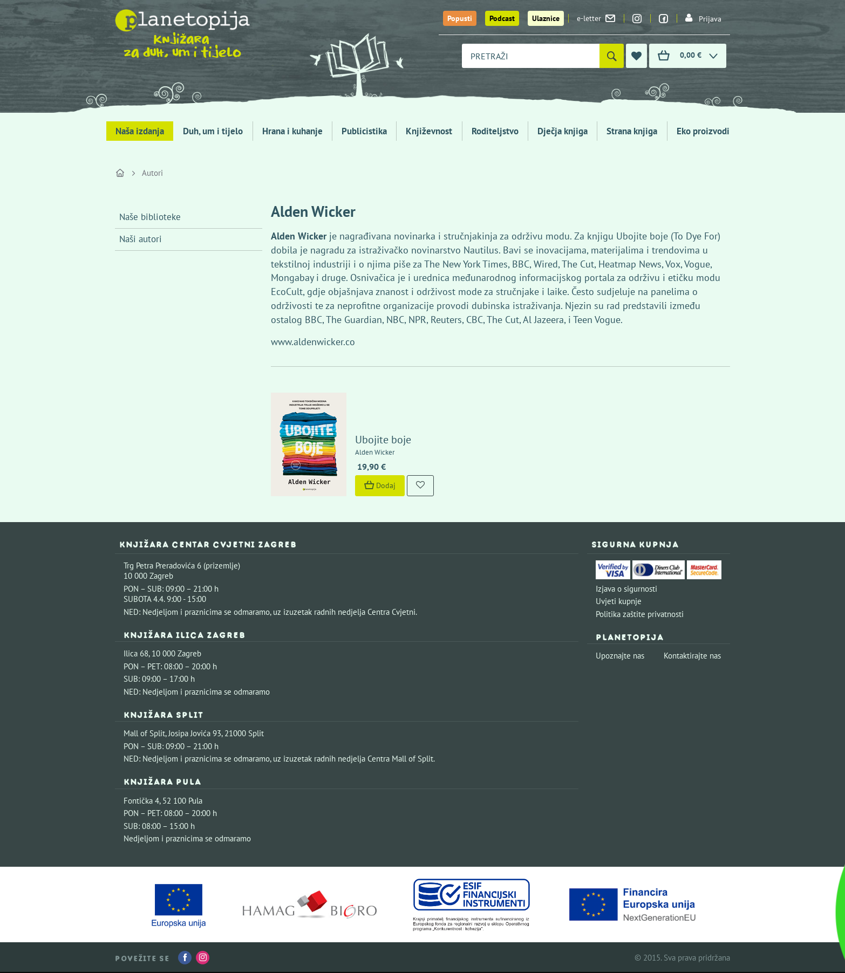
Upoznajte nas (620, 655)
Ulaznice (546, 18)
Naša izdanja (139, 131)
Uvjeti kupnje (619, 601)
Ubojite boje (383, 440)
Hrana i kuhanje (292, 131)
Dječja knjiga (562, 131)
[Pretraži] (611, 56)
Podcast (502, 18)
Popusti (459, 18)
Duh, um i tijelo (213, 131)
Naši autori (140, 239)
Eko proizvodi (703, 131)
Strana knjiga (632, 131)
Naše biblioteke (150, 217)
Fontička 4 (141, 801)
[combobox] (530, 56)
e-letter (596, 18)
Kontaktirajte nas (692, 655)
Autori (152, 173)
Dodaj (380, 485)
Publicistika (364, 131)
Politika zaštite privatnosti (640, 614)
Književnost (429, 131)
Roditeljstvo (495, 131)
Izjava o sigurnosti (626, 589)
